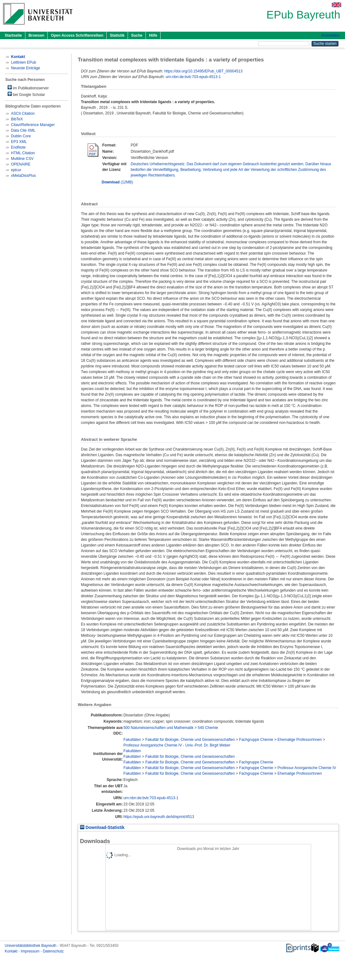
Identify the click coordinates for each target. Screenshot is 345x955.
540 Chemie (208, 727)
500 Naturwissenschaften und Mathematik (158, 727)
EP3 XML (19, 142)
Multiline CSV (22, 158)
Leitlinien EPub (23, 62)
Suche (136, 35)
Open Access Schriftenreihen (77, 35)
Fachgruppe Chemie (256, 739)
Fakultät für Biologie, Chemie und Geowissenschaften (190, 739)
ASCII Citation (22, 113)
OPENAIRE (20, 164)
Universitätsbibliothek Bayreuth (31, 945)
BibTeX (17, 119)
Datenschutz (53, 951)
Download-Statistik (102, 827)
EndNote (18, 147)
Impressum (30, 951)
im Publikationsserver (28, 87)
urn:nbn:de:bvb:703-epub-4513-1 (193, 77)
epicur (16, 170)
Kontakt (12, 951)
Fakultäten (132, 739)
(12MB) (117, 182)
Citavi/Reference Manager (33, 125)
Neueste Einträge (25, 68)
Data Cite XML (23, 130)
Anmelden (330, 35)
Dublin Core (21, 136)
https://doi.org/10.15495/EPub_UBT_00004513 (203, 71)
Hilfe (153, 35)
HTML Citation (23, 153)
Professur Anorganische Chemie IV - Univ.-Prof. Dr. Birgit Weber (176, 745)
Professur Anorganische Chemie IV (307, 768)
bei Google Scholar (26, 94)
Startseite (13, 35)
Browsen (37, 35)
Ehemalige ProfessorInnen (300, 739)
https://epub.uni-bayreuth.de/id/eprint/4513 (158, 817)
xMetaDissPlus (23, 175)
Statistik (117, 35)
